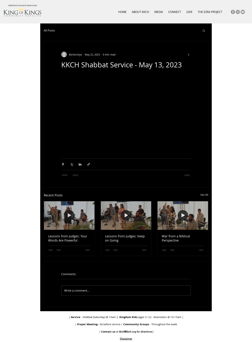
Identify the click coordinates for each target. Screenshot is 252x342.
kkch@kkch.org (127, 331)
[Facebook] (233, 12)
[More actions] (189, 54)
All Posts (49, 30)
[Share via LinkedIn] (80, 164)
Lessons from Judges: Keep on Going (125, 238)
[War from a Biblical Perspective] (183, 215)
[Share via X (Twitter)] (71, 164)
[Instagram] (238, 12)
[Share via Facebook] (63, 164)
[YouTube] (243, 12)
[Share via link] (88, 164)
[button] (203, 30)
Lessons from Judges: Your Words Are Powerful (67, 238)
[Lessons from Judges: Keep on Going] (126, 215)
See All (204, 194)
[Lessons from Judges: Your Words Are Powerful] (69, 215)
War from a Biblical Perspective (176, 238)
